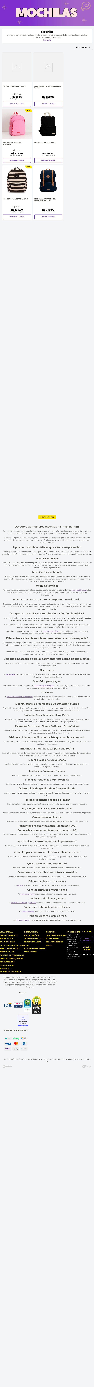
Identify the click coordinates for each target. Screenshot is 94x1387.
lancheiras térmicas (19, 1050)
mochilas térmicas (79, 738)
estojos (20, 1033)
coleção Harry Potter (51, 779)
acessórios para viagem (44, 833)
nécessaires (11, 822)
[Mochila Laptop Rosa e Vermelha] (24, 144)
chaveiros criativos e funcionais (20, 844)
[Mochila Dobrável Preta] (69, 144)
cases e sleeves (28, 1059)
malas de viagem (23, 1068)
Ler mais (47, 40)
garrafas (32, 1050)
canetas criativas (27, 1042)
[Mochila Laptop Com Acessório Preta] (69, 83)
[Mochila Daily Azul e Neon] (24, 83)
